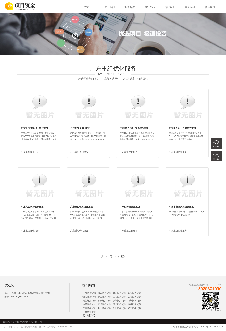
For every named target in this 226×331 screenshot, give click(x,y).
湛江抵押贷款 (134, 298)
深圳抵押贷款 (119, 294)
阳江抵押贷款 (119, 306)
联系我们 (210, 7)
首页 (87, 7)
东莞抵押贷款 (89, 310)
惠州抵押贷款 (119, 302)
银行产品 (150, 7)
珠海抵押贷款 (134, 294)
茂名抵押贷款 (89, 302)
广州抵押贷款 (89, 294)
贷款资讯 (170, 7)
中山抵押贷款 (104, 310)
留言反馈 (186, 328)
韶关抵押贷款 (104, 294)
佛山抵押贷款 (104, 298)
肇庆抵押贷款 (104, 302)
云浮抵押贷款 (89, 314)
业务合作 (129, 7)
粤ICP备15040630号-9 (211, 328)
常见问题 (190, 7)
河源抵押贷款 (104, 306)
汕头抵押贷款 (89, 298)
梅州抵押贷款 (134, 302)
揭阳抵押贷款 (134, 310)
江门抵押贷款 (119, 298)
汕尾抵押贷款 (89, 306)
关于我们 (109, 7)
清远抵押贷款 (134, 306)
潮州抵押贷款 (119, 310)
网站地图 (177, 328)
